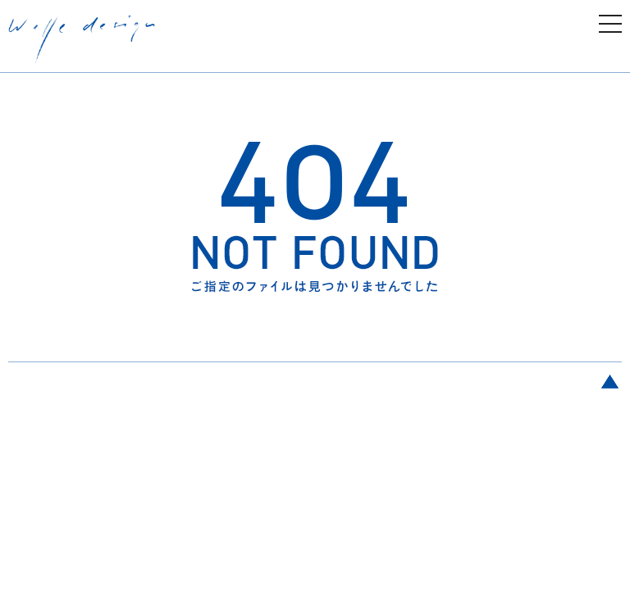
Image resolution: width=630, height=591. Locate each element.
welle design (82, 40)
